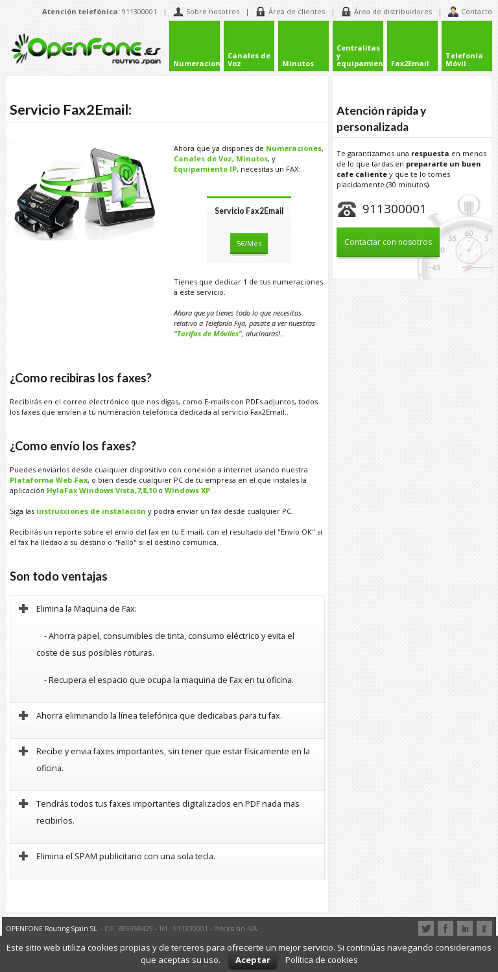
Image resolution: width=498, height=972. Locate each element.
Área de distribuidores (386, 11)
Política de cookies (321, 960)
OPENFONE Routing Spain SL (51, 925)
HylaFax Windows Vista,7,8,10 (101, 487)
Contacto (470, 11)
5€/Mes (249, 241)
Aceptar (252, 960)
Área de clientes (290, 11)
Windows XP (187, 487)
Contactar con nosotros (388, 242)
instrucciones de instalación (91, 508)
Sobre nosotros (206, 11)
